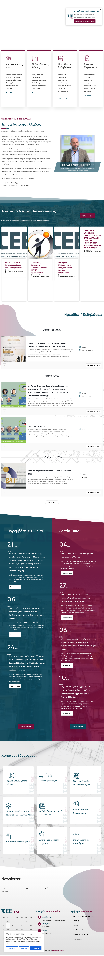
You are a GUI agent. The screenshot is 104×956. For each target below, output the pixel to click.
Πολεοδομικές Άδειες (40, 66)
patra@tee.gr (96, 1)
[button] (46, 6)
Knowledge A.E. (58, 952)
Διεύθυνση (46, 918)
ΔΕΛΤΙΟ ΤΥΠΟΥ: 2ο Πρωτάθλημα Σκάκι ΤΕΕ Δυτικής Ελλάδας (11, 265)
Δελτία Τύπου (9, 271)
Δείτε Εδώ (9, 93)
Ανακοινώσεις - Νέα (14, 66)
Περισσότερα (62, 98)
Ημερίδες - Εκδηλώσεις (65, 66)
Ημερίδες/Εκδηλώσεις (81, 936)
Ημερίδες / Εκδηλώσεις (71, 10)
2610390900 (83, 1)
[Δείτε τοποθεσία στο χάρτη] (39, 918)
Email (44, 932)
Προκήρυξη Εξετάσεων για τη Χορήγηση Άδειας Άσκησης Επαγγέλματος (62, 268)
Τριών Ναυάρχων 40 (58, 1)
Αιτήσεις (76, 922)
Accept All (36, 948)
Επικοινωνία (88, 10)
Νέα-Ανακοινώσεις (79, 931)
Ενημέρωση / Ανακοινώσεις (11, 272)
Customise (12, 948)
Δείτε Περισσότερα (93, 366)
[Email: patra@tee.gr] (39, 932)
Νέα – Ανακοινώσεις (83, 6)
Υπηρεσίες (66, 6)
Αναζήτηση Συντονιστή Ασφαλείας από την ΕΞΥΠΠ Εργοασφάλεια (37, 268)
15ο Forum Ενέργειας (36, 428)
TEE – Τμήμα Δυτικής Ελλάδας (46, 6)
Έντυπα (75, 927)
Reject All (24, 948)
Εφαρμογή (35, 93)
